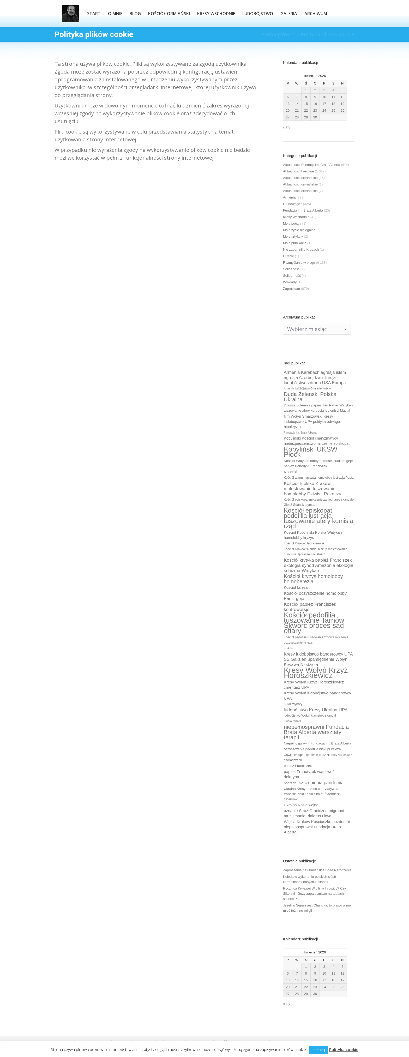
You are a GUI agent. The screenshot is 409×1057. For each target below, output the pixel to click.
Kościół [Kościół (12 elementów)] (290, 472)
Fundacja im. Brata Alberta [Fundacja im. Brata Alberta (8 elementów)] (300, 432)
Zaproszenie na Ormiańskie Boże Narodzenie (317, 870)
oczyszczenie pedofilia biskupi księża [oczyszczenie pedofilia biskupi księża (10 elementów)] (312, 749)
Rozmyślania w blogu (299, 263)
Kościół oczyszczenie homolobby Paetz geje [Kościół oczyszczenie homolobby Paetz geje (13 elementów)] (315, 596)
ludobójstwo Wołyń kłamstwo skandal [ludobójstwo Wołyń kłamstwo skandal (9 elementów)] (310, 715)
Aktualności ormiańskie (300, 178)
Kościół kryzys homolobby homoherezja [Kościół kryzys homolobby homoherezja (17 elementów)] (313, 579)
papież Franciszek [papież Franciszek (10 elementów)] (298, 766)
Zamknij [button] (318, 1049)
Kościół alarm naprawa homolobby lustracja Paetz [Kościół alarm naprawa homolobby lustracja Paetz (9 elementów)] (319, 477)
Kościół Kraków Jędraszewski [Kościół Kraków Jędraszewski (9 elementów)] (304, 543)
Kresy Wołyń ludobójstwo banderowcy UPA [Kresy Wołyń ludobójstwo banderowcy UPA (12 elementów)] (317, 695)
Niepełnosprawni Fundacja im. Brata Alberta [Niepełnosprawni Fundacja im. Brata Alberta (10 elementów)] (317, 743)
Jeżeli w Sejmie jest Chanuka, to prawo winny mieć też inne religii (317, 907)
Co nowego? (292, 204)
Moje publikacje (294, 243)
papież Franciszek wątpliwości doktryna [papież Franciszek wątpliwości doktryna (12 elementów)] (310, 774)
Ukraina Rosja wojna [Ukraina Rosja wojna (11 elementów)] (301, 805)
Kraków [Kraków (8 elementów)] (288, 648)
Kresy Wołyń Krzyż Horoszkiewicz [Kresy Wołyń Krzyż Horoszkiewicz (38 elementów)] (316, 673)
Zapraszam (291, 289)
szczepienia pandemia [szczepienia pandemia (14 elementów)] (321, 782)
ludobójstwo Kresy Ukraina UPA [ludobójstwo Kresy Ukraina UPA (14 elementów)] (316, 709)
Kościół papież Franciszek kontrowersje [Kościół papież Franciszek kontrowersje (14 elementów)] (310, 607)
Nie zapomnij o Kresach (301, 249)
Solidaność (291, 269)
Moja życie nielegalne (299, 230)
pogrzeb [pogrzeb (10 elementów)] (290, 783)
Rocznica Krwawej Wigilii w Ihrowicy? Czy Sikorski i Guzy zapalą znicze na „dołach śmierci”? (314, 893)
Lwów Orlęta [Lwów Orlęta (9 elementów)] (292, 721)
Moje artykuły (293, 236)
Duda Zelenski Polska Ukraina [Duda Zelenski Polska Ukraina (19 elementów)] (310, 397)
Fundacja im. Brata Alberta (303, 210)
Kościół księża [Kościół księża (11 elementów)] (296, 587)
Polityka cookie (343, 1049)
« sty (286, 127)
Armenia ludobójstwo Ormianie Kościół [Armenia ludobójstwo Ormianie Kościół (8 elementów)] (307, 388)
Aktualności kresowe (298, 171)
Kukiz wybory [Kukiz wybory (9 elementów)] (293, 704)
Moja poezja (292, 223)
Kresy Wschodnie (296, 217)
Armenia (289, 197)
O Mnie (288, 256)
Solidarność (292, 276)
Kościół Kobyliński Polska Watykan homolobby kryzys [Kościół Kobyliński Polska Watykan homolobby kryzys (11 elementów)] (313, 535)
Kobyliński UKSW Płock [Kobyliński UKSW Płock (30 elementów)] (310, 452)
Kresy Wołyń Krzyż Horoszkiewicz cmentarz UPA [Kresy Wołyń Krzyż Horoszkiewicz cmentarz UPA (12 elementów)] (314, 684)
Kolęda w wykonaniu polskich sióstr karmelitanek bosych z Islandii (309, 879)
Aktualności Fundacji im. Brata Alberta (311, 165)
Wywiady (290, 282)
